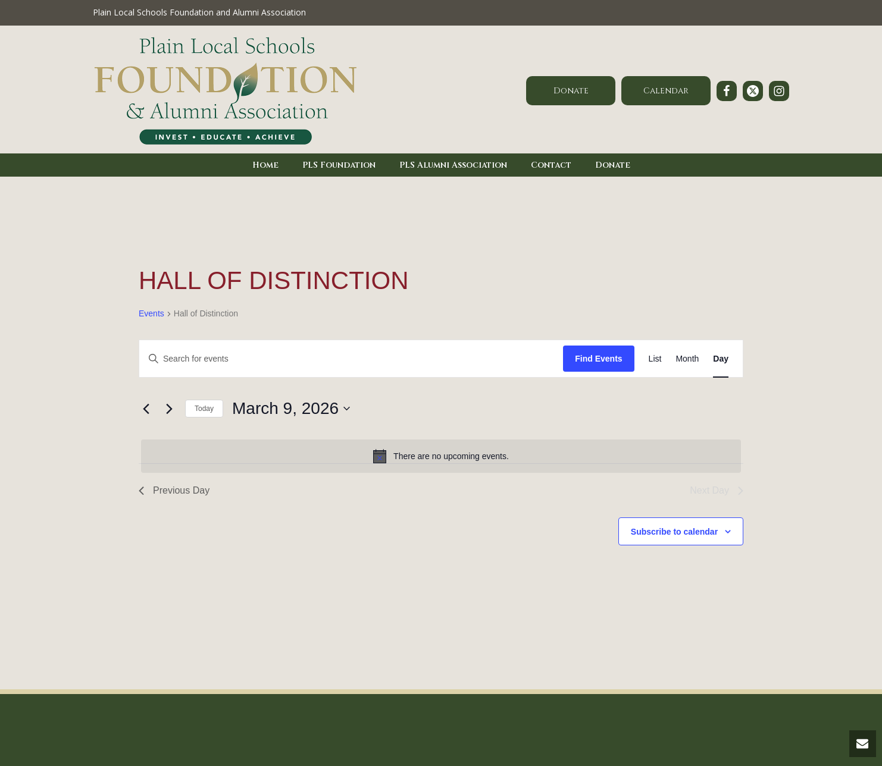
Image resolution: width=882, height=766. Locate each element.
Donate (612, 165)
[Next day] (169, 408)
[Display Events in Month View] (687, 359)
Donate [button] (571, 90)
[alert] (441, 456)
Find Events (598, 358)
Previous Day (174, 490)
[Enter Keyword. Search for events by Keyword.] (351, 359)
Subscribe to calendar (674, 531)
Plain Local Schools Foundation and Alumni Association (199, 12)
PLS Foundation (339, 165)
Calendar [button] (666, 90)
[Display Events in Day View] (720, 359)
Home (265, 165)
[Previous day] (146, 408)
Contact (551, 165)
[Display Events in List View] (655, 359)
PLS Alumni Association (453, 165)
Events (151, 313)
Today (204, 408)
